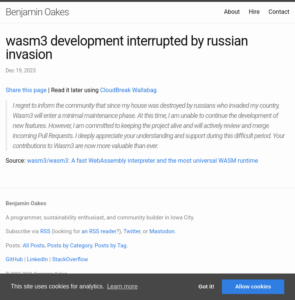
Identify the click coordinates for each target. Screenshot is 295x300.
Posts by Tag (111, 245)
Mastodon (162, 231)
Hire (254, 11)
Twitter (131, 231)
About (232, 11)
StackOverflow (70, 259)
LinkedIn (37, 259)
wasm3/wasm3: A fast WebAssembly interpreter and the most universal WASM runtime (142, 160)
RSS (45, 231)
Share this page (27, 90)
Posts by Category (69, 245)
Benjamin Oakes (37, 12)
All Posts (34, 245)
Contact (279, 11)
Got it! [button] (206, 287)
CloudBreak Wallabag (128, 90)
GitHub (14, 259)
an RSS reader (99, 231)
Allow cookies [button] (253, 287)
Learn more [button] (122, 286)
